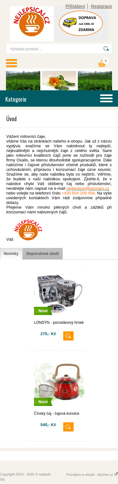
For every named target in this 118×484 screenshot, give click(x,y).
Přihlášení (75, 6)
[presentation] (11, 254)
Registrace (101, 6)
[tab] (11, 254)
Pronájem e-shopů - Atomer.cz (92, 474)
